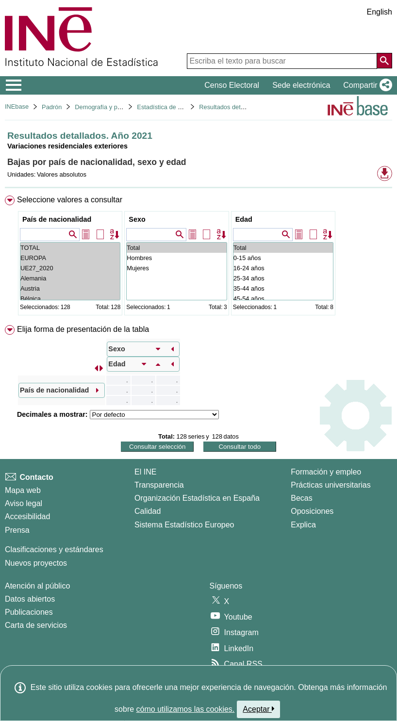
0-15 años (283, 258)
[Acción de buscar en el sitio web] (384, 60)
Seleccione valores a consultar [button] (69, 200)
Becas (301, 498)
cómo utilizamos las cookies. (185, 709)
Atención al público (37, 586)
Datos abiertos (30, 599)
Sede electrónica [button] (301, 85)
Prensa (17, 530)
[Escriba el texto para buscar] (282, 61)
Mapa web (23, 490)
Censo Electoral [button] (231, 85)
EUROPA (70, 258)
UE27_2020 (70, 268)
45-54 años (283, 299)
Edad (243, 219)
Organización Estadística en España (197, 498)
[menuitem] (198, 257)
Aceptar (258, 709)
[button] (365, 85)
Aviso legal (23, 503)
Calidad (147, 511)
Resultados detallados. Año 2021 (244, 107)
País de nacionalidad (56, 219)
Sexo (137, 219)
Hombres (176, 258)
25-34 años (283, 278)
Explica (303, 525)
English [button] (379, 12)
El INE (145, 472)
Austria (70, 288)
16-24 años (283, 268)
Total (176, 248)
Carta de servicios (36, 625)
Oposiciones (312, 511)
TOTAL (70, 248)
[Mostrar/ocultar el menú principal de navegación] (14, 85)
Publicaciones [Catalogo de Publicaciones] (29, 612)
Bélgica (70, 299)
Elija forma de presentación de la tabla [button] (83, 329)
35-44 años (283, 288)
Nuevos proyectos (36, 563)
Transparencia (159, 485)
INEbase (17, 106)
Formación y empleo (326, 472)
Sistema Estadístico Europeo (184, 525)
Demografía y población (107, 107)
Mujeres (176, 268)
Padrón (52, 107)
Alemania (70, 278)
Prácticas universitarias (331, 485)
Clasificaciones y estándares (54, 549)
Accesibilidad (27, 516)
